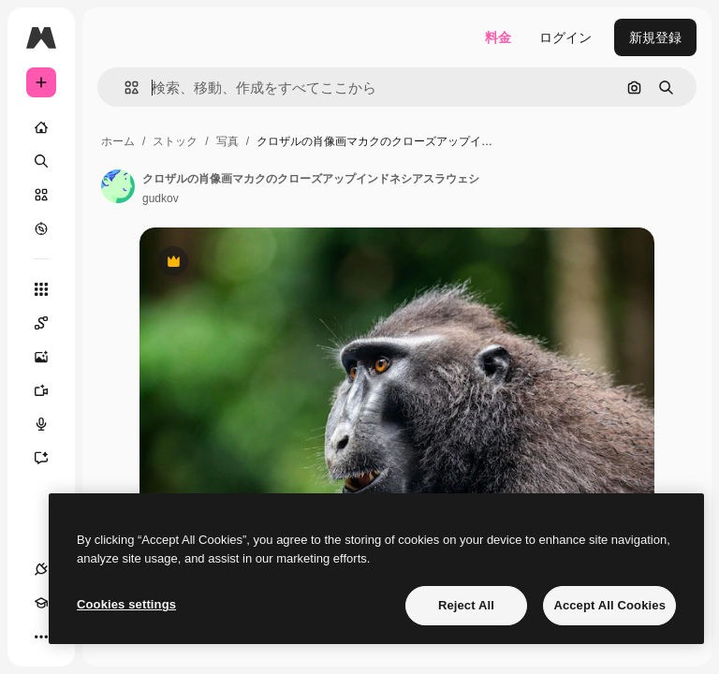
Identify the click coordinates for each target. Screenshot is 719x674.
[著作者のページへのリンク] (118, 186)
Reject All (466, 605)
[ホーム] (41, 127)
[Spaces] (50, 323)
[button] (124, 88)
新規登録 (655, 37)
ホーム (118, 141)
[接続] (41, 569)
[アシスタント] (50, 458)
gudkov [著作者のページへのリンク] (160, 198)
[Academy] (41, 603)
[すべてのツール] (41, 289)
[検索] (41, 161)
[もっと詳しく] (41, 228)
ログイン (565, 37)
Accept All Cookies (609, 605)
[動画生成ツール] (50, 390)
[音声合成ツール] (50, 424)
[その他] (41, 637)
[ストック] (41, 195)
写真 (227, 141)
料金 (498, 37)
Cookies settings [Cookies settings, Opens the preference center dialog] (126, 604)
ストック (175, 141)
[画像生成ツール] (50, 357)
